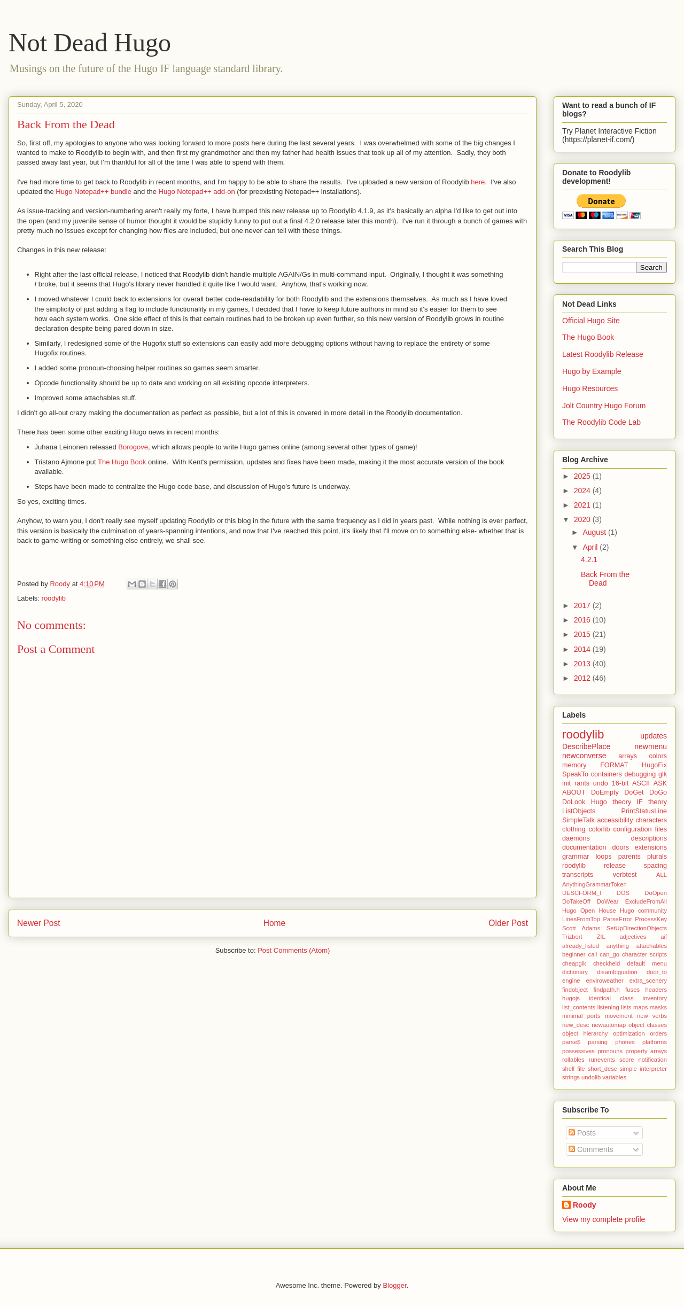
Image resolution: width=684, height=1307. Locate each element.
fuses (632, 989)
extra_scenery (648, 980)
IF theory (652, 802)
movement (619, 1016)
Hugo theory (611, 802)
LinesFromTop (581, 919)
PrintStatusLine (644, 811)
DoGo (658, 792)
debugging (640, 774)
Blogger (394, 1285)
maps (640, 1007)
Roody (584, 1205)
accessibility (615, 820)
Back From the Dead (605, 579)
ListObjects (578, 811)
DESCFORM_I (581, 893)
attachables (651, 946)
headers (656, 989)
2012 (583, 678)
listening (608, 1007)
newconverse (584, 755)
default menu (647, 963)
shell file (573, 1068)
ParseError (617, 919)
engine (571, 980)
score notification (643, 1059)
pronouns (610, 1051)
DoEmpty (605, 792)
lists (626, 1007)
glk (662, 774)
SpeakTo (575, 774)
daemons (576, 838)
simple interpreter (643, 1068)
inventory (655, 998)
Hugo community (643, 910)
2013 (583, 663)
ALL (661, 875)
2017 (583, 605)
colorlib (599, 829)
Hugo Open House (589, 910)
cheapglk (574, 963)
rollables (573, 1059)
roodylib (54, 598)
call (592, 954)
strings (571, 1077)
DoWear (608, 901)
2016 (583, 620)
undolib (591, 1077)
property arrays (646, 1051)
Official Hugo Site (591, 320)
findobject (575, 989)
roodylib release (594, 865)
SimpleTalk (578, 820)
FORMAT (614, 765)
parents (629, 856)
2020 (583, 519)
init (566, 783)
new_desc (575, 1025)
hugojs (571, 998)
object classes (647, 1025)
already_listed (580, 946)
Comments (591, 1149)
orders (658, 1033)
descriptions (649, 838)
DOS (623, 893)
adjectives (633, 936)
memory (574, 765)
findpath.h (607, 989)
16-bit (620, 783)
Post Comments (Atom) (294, 950)
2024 (583, 490)
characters (651, 820)
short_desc (602, 1068)
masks (658, 1007)
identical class (611, 998)
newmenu (650, 746)
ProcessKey (651, 919)
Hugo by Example (591, 371)
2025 (583, 476)
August (595, 532)
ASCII (641, 783)
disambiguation (617, 972)
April (591, 547)
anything (618, 946)
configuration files (640, 829)
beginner (574, 954)
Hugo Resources (590, 388)
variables (614, 1077)
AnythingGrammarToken (594, 884)
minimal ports (581, 1016)
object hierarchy (585, 1033)
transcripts (577, 874)
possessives (578, 1051)
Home (274, 923)
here (478, 182)
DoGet (633, 792)
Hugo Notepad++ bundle (93, 192)
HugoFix (654, 765)
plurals (657, 856)
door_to (657, 972)
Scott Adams (581, 928)
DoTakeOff (576, 901)
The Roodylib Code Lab (601, 422)
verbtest (625, 874)
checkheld (606, 963)
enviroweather (605, 980)
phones (625, 1042)
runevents (602, 1059)
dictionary (575, 972)
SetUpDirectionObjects (637, 928)
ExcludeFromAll (646, 901)
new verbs (652, 1016)
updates (653, 736)
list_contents (578, 1007)
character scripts (644, 954)
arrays (627, 756)
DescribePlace (586, 746)
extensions (651, 847)
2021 (583, 505)
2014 (583, 649)
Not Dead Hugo (90, 42)
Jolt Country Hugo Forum (604, 405)
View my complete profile (603, 1219)
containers (606, 774)
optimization (629, 1033)
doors (620, 847)
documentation (584, 847)
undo (600, 783)
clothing (573, 829)
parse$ (571, 1042)
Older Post (508, 923)
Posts (582, 1133)
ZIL (600, 936)
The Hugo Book (122, 462)
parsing (598, 1042)
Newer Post (38, 923)
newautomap (609, 1025)
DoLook (573, 802)
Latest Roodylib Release (602, 354)
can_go (609, 954)
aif (663, 936)
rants (581, 783)
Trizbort (572, 936)
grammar (575, 856)
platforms (654, 1042)
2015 (583, 634)
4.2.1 (589, 559)
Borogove (133, 447)
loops (604, 856)
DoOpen (655, 893)
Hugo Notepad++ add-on (197, 192)
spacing (655, 865)
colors (658, 756)
